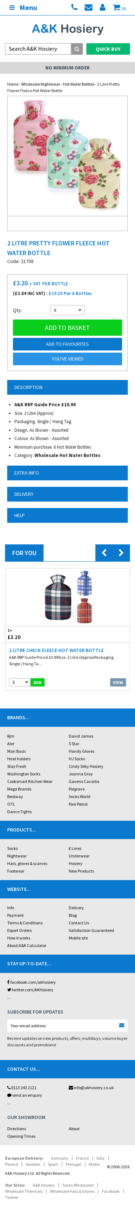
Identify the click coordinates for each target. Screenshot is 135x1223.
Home (12, 84)
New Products (81, 871)
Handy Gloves (81, 751)
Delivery (76, 907)
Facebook (111, 1191)
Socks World (79, 796)
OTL (11, 804)
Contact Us (79, 922)
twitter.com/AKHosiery (30, 989)
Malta (94, 1164)
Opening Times (21, 1136)
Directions (16, 1128)
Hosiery (75, 863)
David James (81, 736)
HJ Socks (77, 758)
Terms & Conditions (24, 922)
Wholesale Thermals (23, 1191)
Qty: (17, 310)
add (37, 682)
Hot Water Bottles (78, 84)
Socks (12, 848)
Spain (53, 1164)
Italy (100, 1158)
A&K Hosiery (44, 1185)
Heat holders (19, 758)
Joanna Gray (81, 773)
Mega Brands (19, 789)
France (82, 1158)
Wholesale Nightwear (40, 84)
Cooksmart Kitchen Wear (30, 781)
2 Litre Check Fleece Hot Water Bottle (56, 650)
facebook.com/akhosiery (31, 982)
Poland (11, 1164)
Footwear (15, 871)
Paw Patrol (78, 804)
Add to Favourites (67, 344)
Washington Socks (23, 773)
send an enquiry (24, 1095)
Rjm (10, 736)
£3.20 (37, 634)
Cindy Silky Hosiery (86, 766)
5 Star (74, 743)
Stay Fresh (16, 766)
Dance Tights (19, 811)
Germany (59, 1158)
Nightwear (17, 856)
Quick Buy (108, 49)
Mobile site (78, 938)
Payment (15, 915)
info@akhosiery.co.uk (91, 1087)
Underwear (79, 856)
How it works (18, 938)
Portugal (73, 1164)
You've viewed (68, 358)
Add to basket (67, 327)
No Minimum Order (67, 68)
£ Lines (75, 848)
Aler (10, 743)
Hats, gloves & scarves (27, 863)
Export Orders (19, 930)
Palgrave (77, 789)
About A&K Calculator (26, 945)
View (118, 682)
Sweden (33, 1164)
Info (10, 907)
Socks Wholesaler (78, 1185)
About (74, 1128)
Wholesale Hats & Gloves (72, 1191)
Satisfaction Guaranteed (91, 930)
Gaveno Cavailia (84, 781)
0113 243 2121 (21, 1087)
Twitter (11, 1197)
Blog (73, 915)
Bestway (15, 796)
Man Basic (16, 751)
